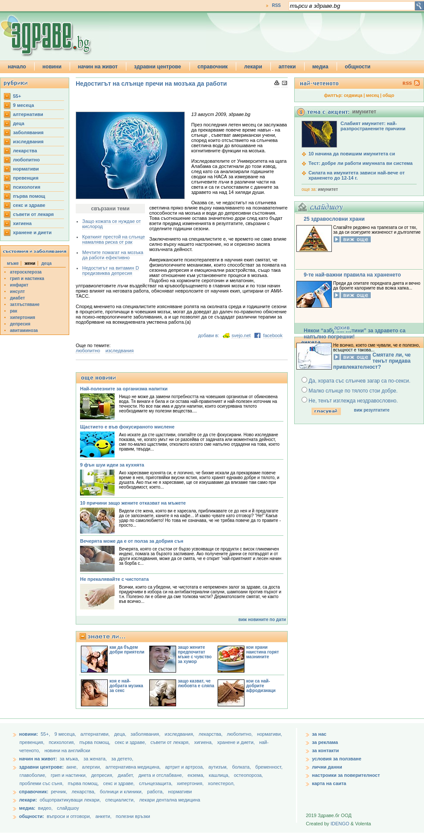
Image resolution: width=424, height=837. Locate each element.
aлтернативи (28, 114)
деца (18, 123)
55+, (46, 734)
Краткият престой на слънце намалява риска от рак (113, 239)
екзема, (197, 775)
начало (17, 67)
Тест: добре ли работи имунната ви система (360, 163)
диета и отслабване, (161, 775)
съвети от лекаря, (171, 742)
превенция (26, 177)
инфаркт (19, 285)
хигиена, (204, 742)
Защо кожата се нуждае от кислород (111, 224)
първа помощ (29, 196)
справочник (213, 67)
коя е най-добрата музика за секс (126, 686)
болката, (242, 766)
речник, (59, 791)
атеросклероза (26, 272)
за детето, (122, 758)
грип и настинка (27, 278)
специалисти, (120, 799)
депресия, (103, 775)
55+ (17, 96)
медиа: (27, 808)
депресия (20, 324)
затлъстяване (24, 304)
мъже (13, 263)
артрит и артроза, (185, 766)
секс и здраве (29, 205)
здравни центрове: (41, 766)
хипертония (22, 317)
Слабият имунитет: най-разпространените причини (372, 126)
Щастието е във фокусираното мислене (127, 426)
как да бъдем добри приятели (127, 649)
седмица (353, 95)
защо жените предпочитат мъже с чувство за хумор (195, 654)
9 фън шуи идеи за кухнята (112, 464)
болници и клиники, (121, 791)
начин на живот (98, 67)
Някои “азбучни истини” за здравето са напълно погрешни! (354, 334)
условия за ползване (336, 758)
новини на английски (67, 750)
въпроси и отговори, (69, 816)
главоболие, (33, 775)
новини (51, 67)
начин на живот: (38, 758)
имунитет (328, 189)
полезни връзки (133, 816)
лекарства (25, 150)
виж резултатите (371, 410)
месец (372, 95)
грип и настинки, (69, 775)
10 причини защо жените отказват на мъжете (133, 502)
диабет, (126, 775)
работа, (155, 791)
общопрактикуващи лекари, (70, 799)
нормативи (26, 168)
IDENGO (340, 823)
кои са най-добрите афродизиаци (261, 686)
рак (13, 311)
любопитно (26, 159)
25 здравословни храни (334, 219)
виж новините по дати (262, 619)
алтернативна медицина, (134, 766)
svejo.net (241, 335)
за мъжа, (69, 758)
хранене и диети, (236, 742)
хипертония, (191, 783)
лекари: (28, 799)
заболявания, (146, 734)
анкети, (103, 816)
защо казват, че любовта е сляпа (196, 683)
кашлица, (220, 775)
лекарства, (211, 734)
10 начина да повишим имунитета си (351, 153)
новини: (28, 734)
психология (26, 187)
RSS (276, 5)
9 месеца (23, 105)
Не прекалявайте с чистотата (114, 579)
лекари (253, 67)
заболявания (28, 132)
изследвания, (180, 734)
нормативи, (269, 734)
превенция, (32, 742)
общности (357, 67)
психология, (63, 742)
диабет (17, 298)
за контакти (325, 750)
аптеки (287, 67)
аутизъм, (218, 766)
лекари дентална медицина (169, 799)
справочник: (33, 791)
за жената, (95, 758)
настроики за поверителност (346, 775)
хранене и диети (32, 232)
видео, (45, 808)
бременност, (269, 766)
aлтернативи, (95, 734)
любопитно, (240, 734)
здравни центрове (157, 67)
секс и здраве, (131, 742)
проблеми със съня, (42, 783)
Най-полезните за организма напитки (123, 388)
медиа (320, 67)
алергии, (92, 766)
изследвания (28, 141)
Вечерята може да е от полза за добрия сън (131, 541)
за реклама (325, 742)
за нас (319, 734)
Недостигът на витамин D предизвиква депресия (110, 270)
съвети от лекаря (33, 214)
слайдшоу (68, 808)
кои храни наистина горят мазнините (262, 652)
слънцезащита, (156, 783)
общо (388, 95)
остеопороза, (248, 775)
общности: (31, 816)
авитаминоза (24, 330)
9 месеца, (66, 734)
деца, (121, 734)
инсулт (17, 291)
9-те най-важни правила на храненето (352, 275)
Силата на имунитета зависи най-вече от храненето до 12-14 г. (356, 175)
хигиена (22, 223)
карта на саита (329, 783)
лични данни (327, 766)
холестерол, (221, 783)
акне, (72, 766)
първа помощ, (95, 742)
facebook (273, 335)
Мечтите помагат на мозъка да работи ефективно (112, 255)
